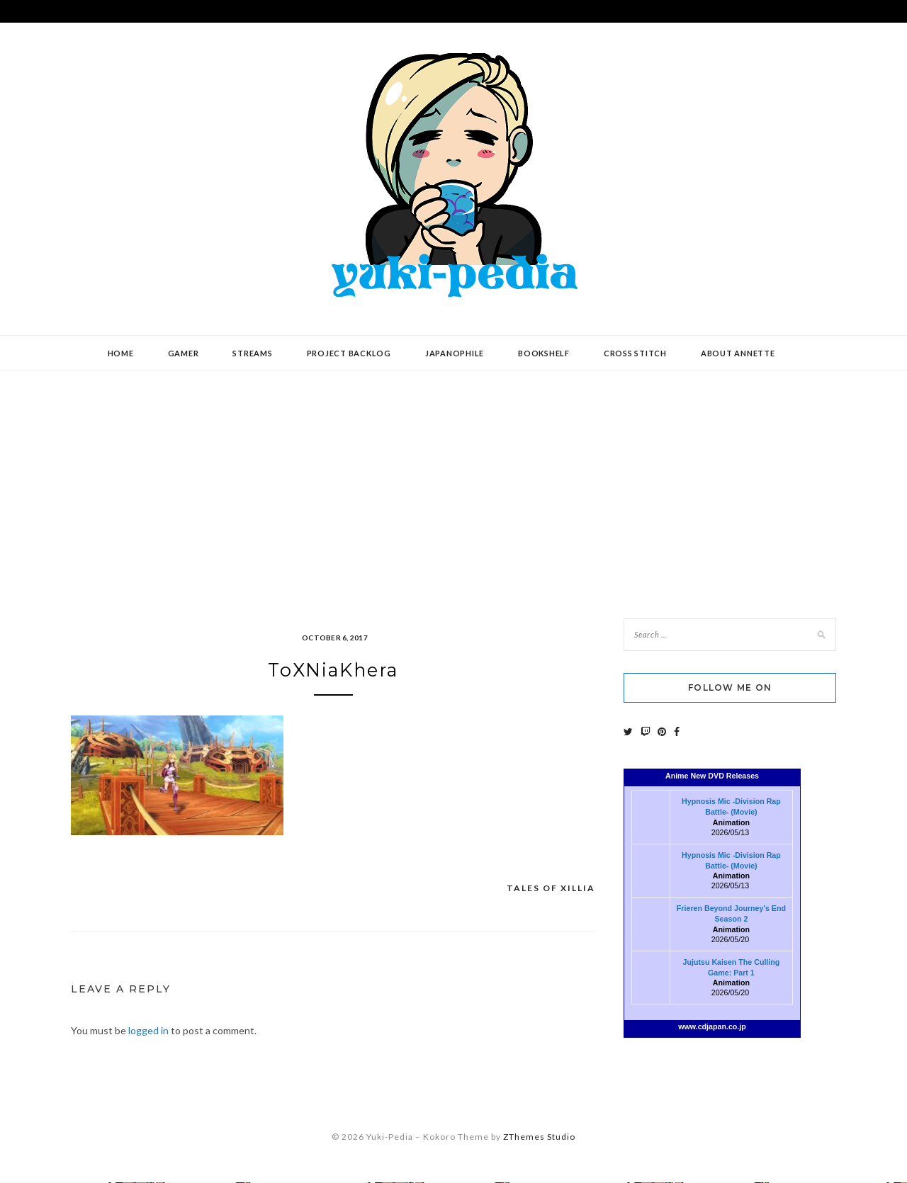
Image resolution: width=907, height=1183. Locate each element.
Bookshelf (544, 353)
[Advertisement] (453, 484)
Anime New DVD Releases (712, 775)
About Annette (738, 353)
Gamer (183, 353)
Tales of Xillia (551, 889)
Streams (252, 353)
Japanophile (454, 353)
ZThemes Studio (539, 1137)
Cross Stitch (635, 353)
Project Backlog (349, 353)
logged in (148, 1031)
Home (121, 353)
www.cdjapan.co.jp (712, 1026)
